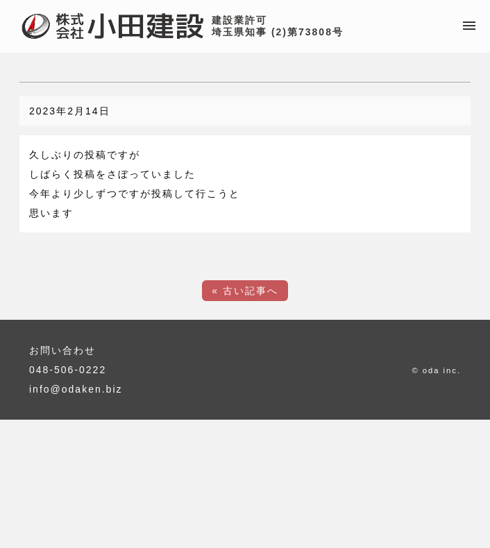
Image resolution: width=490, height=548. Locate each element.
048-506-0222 (67, 369)
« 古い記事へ (245, 290)
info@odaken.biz (76, 389)
